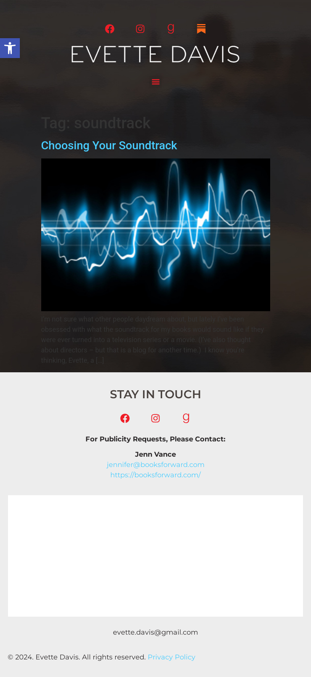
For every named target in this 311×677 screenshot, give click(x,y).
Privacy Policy (171, 657)
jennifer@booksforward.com (156, 464)
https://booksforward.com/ (155, 475)
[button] (10, 48)
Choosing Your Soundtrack (109, 145)
